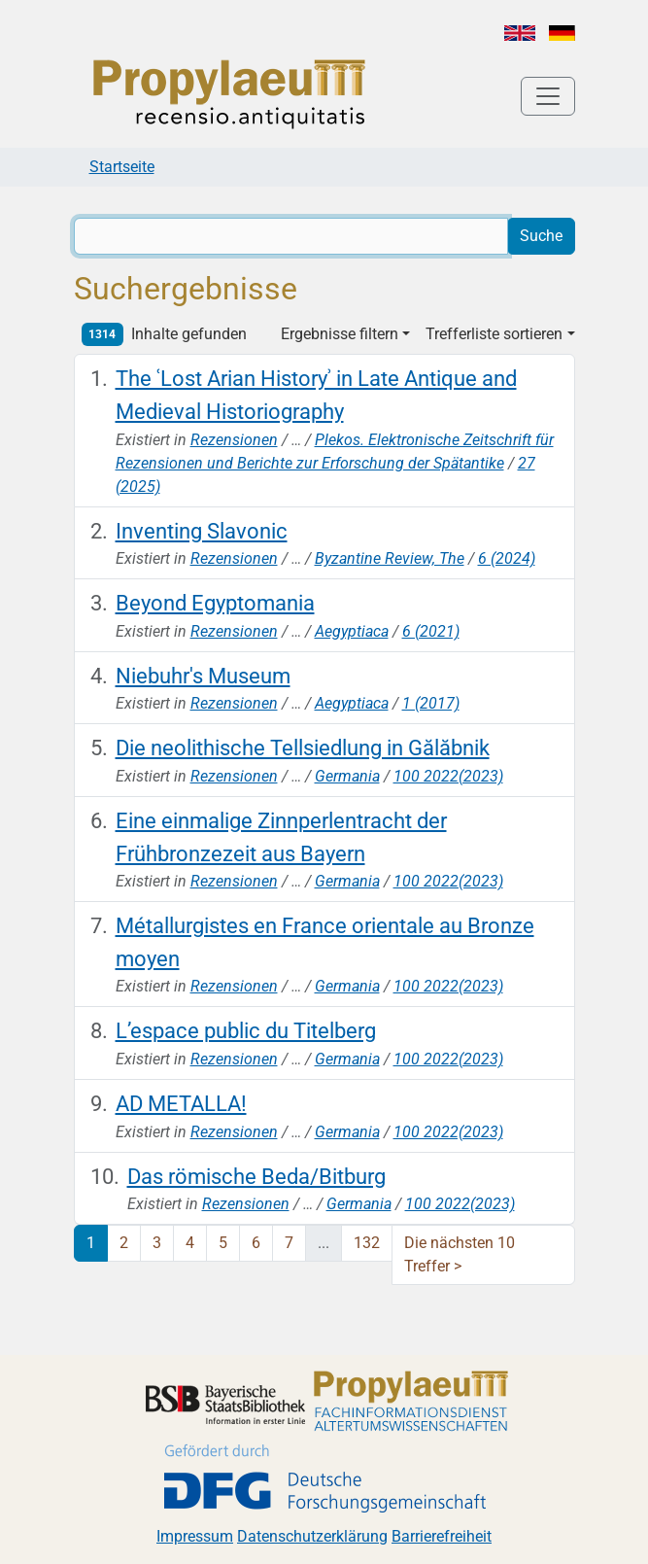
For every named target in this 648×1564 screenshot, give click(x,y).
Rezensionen (234, 440)
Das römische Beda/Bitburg (256, 1176)
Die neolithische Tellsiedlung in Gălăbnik (303, 747)
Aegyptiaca (352, 631)
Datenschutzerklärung (312, 1536)
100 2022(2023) (448, 776)
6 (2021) (431, 631)
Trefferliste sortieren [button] (494, 334)
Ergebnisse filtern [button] (339, 334)
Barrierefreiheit (442, 1536)
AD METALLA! (181, 1103)
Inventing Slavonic (202, 530)
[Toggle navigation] (548, 96)
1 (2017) (431, 703)
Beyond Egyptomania (215, 602)
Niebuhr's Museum (203, 675)
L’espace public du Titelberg (246, 1030)
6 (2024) (506, 558)
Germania (347, 776)
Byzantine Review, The (389, 558)
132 (367, 1243)
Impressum (194, 1536)
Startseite (121, 166)
